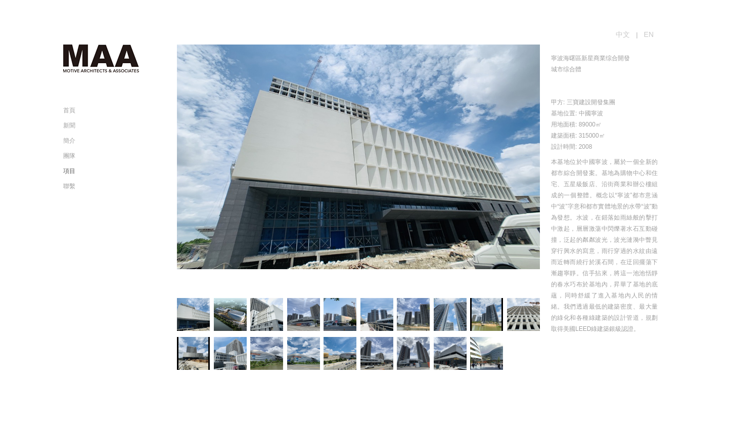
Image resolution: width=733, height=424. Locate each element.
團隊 (69, 155)
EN (649, 34)
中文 (623, 34)
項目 (69, 171)
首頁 (69, 110)
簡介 (69, 140)
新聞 (69, 125)
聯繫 (69, 186)
